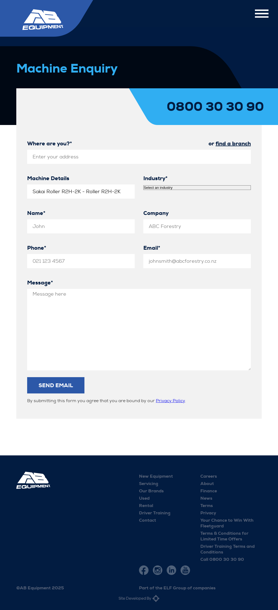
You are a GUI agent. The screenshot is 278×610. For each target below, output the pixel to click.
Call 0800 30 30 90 (222, 559)
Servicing (148, 483)
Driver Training (154, 513)
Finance (208, 491)
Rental (146, 505)
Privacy (208, 513)
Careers (208, 476)
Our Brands (151, 491)
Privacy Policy (170, 400)
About (207, 483)
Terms (206, 505)
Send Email (56, 385)
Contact (147, 520)
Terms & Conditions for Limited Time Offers (224, 536)
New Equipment (156, 476)
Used (144, 498)
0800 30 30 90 (215, 107)
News (206, 498)
